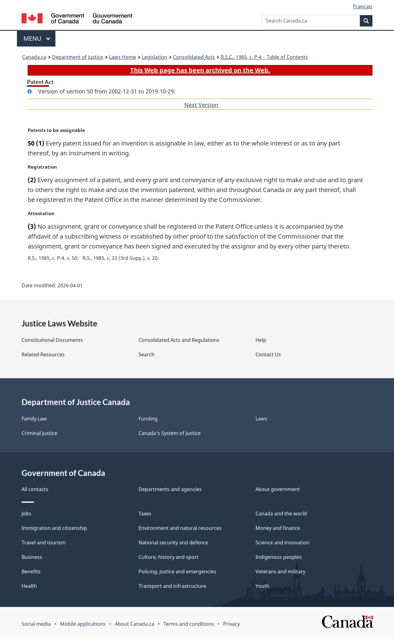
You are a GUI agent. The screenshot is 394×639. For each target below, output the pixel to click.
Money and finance (277, 528)
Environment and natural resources (180, 528)
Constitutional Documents (52, 340)
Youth (262, 586)
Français (362, 6)
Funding (148, 418)
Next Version (201, 105)
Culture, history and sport (169, 557)
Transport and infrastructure (172, 586)
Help (260, 340)
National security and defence (173, 542)
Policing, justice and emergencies (177, 571)
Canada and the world (281, 513)
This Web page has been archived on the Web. (200, 70)
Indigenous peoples (278, 557)
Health (29, 586)
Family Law (34, 418)
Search (147, 354)
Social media (36, 624)
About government (277, 489)
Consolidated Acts (194, 57)
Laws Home (122, 57)
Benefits (31, 571)
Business (32, 557)
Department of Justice (77, 57)
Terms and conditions (188, 624)
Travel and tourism (44, 542)
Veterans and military (280, 571)
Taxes (145, 513)
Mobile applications (83, 624)
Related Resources (43, 354)
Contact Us (268, 354)
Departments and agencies (170, 489)
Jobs (26, 513)
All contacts (35, 489)
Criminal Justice (39, 433)
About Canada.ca (134, 624)
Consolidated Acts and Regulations (179, 340)
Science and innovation (282, 542)
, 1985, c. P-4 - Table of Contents (264, 57)
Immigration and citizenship (54, 528)
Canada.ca (34, 57)
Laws (261, 418)
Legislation (154, 57)
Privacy (231, 624)
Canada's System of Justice (170, 433)
